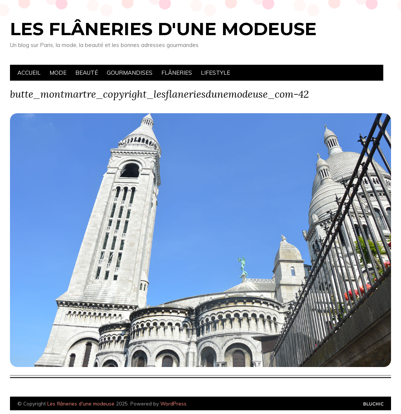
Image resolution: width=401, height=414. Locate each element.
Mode (57, 72)
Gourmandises (129, 72)
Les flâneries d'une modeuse (163, 29)
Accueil (29, 72)
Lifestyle (215, 72)
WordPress (173, 403)
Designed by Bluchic (373, 404)
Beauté (86, 72)
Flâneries (176, 72)
